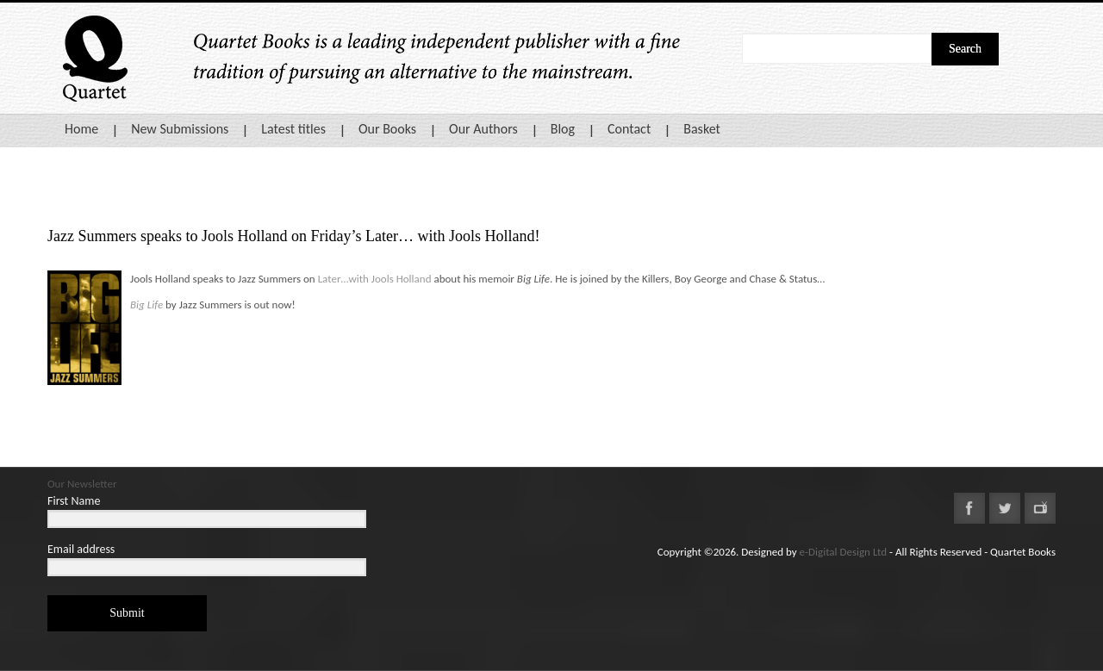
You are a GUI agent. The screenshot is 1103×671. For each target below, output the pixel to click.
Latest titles (293, 129)
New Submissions (179, 129)
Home (81, 129)
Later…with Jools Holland (374, 278)
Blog (563, 129)
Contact (629, 129)
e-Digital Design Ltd (844, 551)
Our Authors (483, 129)
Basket (701, 129)
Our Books (387, 129)
